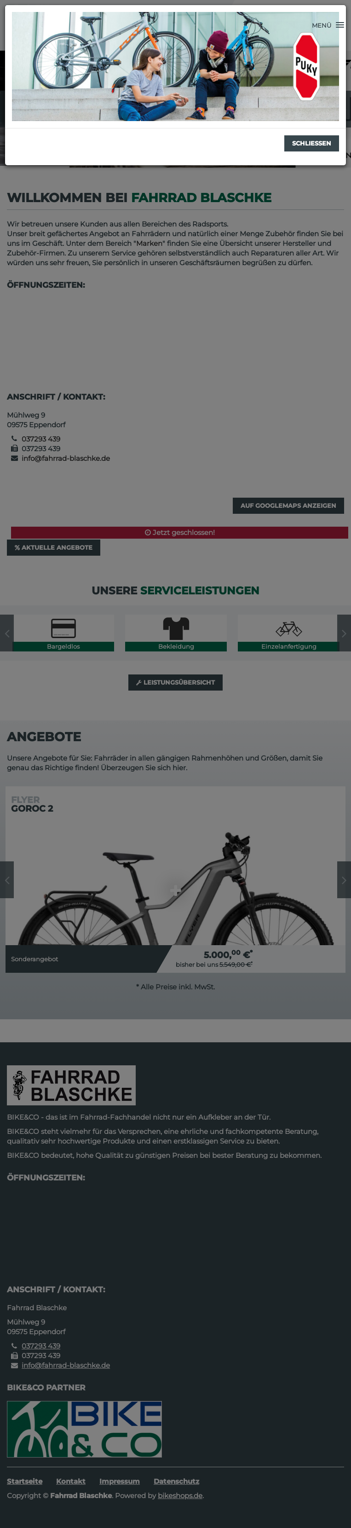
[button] (328, 25)
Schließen (311, 143)
